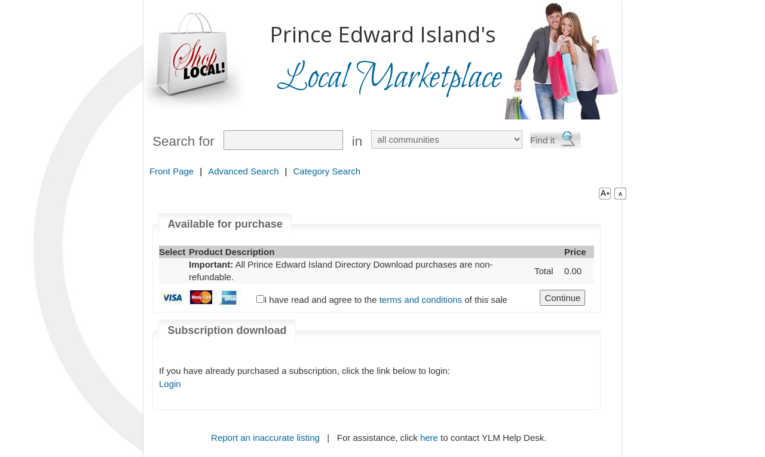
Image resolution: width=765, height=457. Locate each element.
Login (170, 384)
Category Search (326, 171)
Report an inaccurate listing (265, 438)
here (429, 438)
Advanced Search (243, 171)
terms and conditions (421, 300)
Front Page (171, 171)
